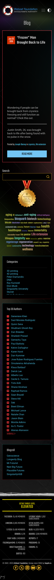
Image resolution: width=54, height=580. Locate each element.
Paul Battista (17, 343)
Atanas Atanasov (20, 430)
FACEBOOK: (8, 517)
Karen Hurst (17, 351)
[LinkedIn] (27, 567)
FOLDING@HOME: (9, 543)
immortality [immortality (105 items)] (40, 230)
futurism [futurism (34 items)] (33, 227)
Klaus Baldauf (18, 367)
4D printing (12, 273)
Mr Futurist (12, 463)
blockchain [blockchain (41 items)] (16, 223)
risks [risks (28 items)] (40, 242)
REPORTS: (32, 538)
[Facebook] (16, 567)
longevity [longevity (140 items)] (19, 238)
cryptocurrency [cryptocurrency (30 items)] (38, 223)
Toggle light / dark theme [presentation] (49, 10)
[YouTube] (33, 567)
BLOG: (31, 530)
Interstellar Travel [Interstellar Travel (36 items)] (13, 235)
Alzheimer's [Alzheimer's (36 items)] (19, 215)
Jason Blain (17, 418)
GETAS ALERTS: (34, 523)
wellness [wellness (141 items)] (27, 249)
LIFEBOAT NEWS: (35, 517)
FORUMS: (32, 547)
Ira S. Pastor (17, 426)
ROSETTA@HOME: (16, 547)
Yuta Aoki (16, 383)
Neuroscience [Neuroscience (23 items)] (34, 239)
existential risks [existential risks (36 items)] (11, 227)
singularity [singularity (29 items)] (46, 242)
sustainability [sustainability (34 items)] (16, 246)
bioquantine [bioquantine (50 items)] (9, 219)
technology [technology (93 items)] (28, 245)
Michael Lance (18, 410)
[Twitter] (21, 567)
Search (47, 176)
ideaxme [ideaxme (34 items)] (30, 231)
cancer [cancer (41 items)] (30, 223)
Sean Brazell (17, 394)
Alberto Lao (17, 375)
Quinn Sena (17, 324)
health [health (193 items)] (45, 227)
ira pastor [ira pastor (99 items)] (25, 234)
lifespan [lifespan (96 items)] (9, 238)
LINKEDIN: (9, 523)
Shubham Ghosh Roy (22, 328)
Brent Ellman (17, 406)
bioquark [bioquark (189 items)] (20, 219)
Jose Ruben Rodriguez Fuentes (26, 359)
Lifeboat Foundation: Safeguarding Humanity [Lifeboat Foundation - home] (19, 10)
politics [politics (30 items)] (40, 239)
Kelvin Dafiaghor (19, 347)
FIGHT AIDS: (11, 538)
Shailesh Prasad (19, 336)
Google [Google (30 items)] (38, 227)
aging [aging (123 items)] (9, 215)
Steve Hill (16, 398)
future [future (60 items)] (27, 227)
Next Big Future (14, 467)
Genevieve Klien (19, 316)
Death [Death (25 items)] (48, 223)
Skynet (10, 292)
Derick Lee (16, 371)
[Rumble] (39, 567)
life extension (41, 144)
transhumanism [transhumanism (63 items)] (42, 245)
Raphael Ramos (19, 391)
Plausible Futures (15, 470)
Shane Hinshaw (19, 387)
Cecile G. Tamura (19, 379)
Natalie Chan (17, 414)
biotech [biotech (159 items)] (32, 219)
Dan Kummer (17, 355)
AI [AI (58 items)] (14, 215)
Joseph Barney (20, 144)
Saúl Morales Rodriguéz (23, 320)
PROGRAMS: (33, 543)
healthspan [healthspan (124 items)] (14, 230)
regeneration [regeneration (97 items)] (26, 242)
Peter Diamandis (15, 276)
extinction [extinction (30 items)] (20, 227)
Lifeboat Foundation (21, 563)
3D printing (12, 271)
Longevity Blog (14, 459)
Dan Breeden (17, 332)
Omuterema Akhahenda (23, 363)
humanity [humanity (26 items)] (24, 231)
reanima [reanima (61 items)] (46, 238)
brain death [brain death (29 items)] (24, 223)
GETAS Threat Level (27, 506)
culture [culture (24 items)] (45, 223)
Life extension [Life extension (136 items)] (39, 234)
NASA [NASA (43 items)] (28, 239)
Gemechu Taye (18, 339)
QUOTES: (19, 554)
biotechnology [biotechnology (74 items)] (44, 219)
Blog (27, 23)
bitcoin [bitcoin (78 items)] (8, 222)
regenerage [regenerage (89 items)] (12, 242)
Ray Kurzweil (13, 283)
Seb (13, 402)
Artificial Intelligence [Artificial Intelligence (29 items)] (43, 215)
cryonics (31, 144)
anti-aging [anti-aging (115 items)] (30, 215)
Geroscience (13, 455)
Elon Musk (12, 286)
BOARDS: (32, 534)
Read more (27, 153)
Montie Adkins (18, 422)
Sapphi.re (48, 563)
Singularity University (17, 288)
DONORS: (18, 534)
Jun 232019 (11, 40)
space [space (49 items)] (9, 246)
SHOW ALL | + (11, 434)
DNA (9, 280)
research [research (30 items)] (36, 242)
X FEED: (9, 530)
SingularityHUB (14, 474)
